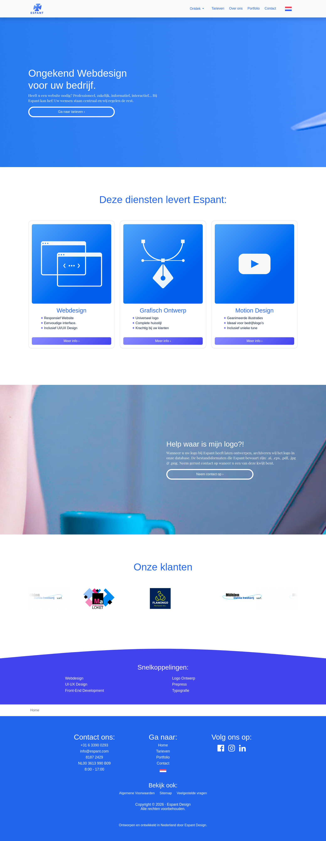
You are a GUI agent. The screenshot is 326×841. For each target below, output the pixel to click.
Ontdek (195, 8)
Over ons (236, 8)
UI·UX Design (76, 684)
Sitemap (166, 793)
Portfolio (254, 8)
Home (163, 745)
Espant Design (195, 825)
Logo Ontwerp (183, 678)
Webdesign (74, 678)
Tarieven (218, 8)
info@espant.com (94, 751)
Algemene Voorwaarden (137, 793)
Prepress (179, 684)
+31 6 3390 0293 (94, 745)
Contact (270, 8)
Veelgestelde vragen (192, 793)
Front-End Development (84, 690)
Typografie (180, 690)
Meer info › (71, 341)
